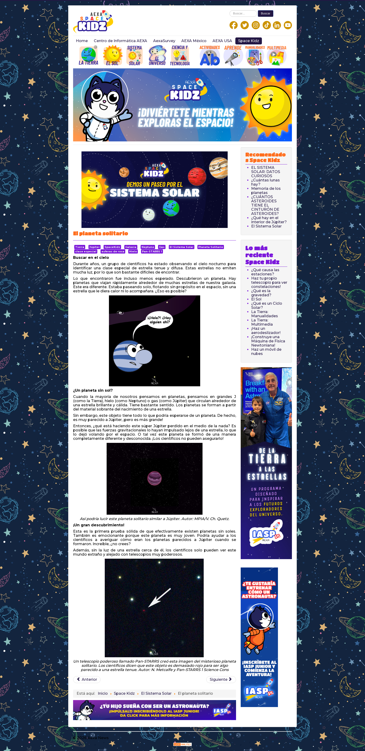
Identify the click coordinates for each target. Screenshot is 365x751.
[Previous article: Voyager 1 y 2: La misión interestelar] (87, 679)
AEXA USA (222, 41)
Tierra (79, 247)
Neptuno (148, 247)
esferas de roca (112, 251)
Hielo (133, 251)
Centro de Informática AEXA (120, 41)
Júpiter (94, 247)
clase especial (85, 251)
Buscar (265, 13)
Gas (162, 247)
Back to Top (280, 738)
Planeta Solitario (210, 247)
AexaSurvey (164, 41)
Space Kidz (248, 41)
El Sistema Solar (181, 247)
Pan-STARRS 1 (152, 251)
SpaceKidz (112, 247)
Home (82, 41)
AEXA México (193, 41)
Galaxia (130, 247)
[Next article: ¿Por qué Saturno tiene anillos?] (221, 679)
